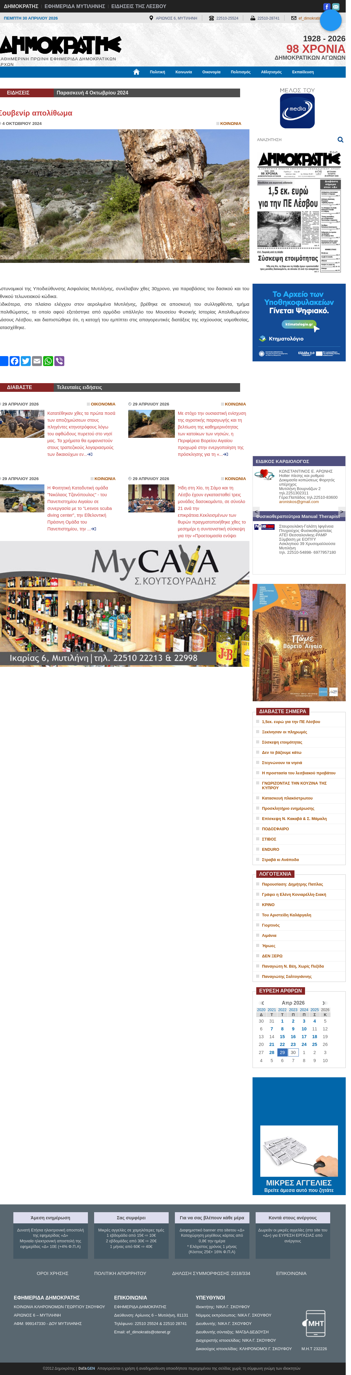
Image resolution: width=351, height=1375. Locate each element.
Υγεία (103, 83)
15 (282, 1036)
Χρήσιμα (126, 83)
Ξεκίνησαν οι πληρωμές (284, 732)
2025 (315, 1010)
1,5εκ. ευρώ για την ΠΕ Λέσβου (291, 721)
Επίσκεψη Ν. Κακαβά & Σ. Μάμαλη (294, 818)
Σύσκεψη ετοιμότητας (282, 742)
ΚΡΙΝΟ (268, 904)
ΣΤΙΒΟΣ (269, 839)
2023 (293, 1010)
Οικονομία (212, 72)
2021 (272, 1010)
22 (282, 1044)
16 (293, 1036)
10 (304, 1028)
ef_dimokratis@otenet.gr (319, 18)
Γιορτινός (271, 925)
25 (314, 1044)
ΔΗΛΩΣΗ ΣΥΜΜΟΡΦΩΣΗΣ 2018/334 (211, 1273)
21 (271, 1044)
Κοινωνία (184, 72)
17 (304, 1036)
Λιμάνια (269, 935)
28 (271, 1052)
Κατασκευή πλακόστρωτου (287, 798)
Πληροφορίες (178, 83)
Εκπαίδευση (303, 72)
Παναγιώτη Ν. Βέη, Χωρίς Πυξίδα (293, 966)
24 (304, 1044)
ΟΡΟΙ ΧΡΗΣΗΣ (52, 1273)
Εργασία (47, 83)
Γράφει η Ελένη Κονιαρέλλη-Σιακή (294, 894)
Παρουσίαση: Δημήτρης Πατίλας (292, 884)
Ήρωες (269, 945)
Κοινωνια (230, 123)
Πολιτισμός (241, 72)
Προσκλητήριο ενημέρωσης (288, 808)
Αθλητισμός (271, 72)
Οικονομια (103, 404)
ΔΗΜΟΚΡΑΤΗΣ (21, 6)
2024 (304, 1010)
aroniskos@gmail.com (299, 501)
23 (293, 1044)
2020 (261, 1010)
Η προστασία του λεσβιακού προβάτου (299, 773)
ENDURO (270, 849)
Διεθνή (150, 83)
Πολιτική (157, 72)
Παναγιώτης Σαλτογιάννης (287, 976)
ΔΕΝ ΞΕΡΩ (272, 956)
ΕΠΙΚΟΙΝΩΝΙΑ (291, 1273)
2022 (282, 1010)
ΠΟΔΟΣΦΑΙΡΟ (275, 829)
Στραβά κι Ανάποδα (280, 859)
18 (314, 1036)
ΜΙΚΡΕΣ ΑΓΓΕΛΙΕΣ (299, 1182)
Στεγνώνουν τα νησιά (282, 762)
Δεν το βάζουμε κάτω (282, 752)
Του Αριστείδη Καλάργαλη (287, 915)
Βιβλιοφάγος (77, 83)
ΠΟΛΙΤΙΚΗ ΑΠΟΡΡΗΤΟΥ (120, 1273)
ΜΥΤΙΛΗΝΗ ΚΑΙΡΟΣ (299, 1102)
